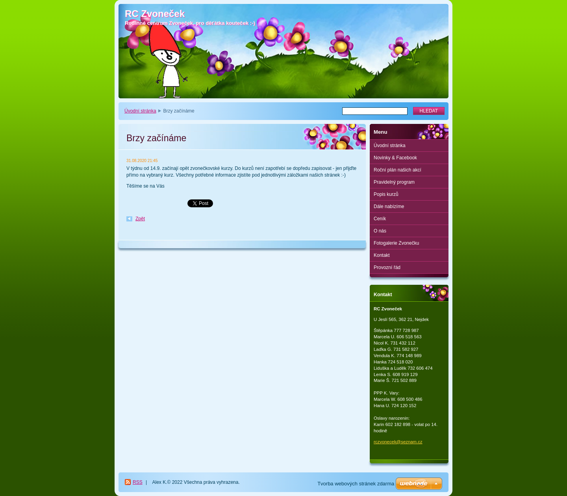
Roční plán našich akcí (397, 170)
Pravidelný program (394, 182)
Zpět (140, 218)
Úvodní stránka (140, 111)
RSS (138, 482)
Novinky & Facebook (395, 157)
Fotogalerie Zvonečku (396, 243)
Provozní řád (387, 267)
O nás (380, 231)
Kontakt (382, 255)
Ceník (380, 218)
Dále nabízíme (389, 206)
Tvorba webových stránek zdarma (355, 484)
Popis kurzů (386, 194)
